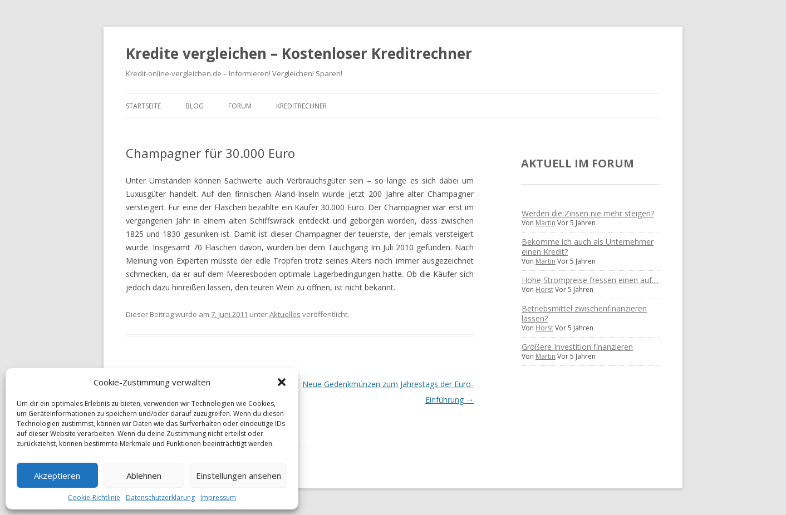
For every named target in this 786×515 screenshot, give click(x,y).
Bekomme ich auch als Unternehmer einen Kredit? (588, 246)
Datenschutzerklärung (160, 497)
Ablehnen (143, 475)
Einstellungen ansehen (238, 475)
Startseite (143, 106)
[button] (281, 382)
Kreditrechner (301, 106)
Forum (240, 106)
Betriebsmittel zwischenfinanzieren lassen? (584, 313)
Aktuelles (285, 314)
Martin (546, 222)
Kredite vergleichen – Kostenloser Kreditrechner (299, 53)
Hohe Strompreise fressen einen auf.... (590, 280)
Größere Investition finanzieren (577, 346)
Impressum (218, 497)
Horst (544, 289)
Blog (194, 106)
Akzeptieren (57, 475)
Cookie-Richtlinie (94, 497)
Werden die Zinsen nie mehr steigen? (588, 213)
